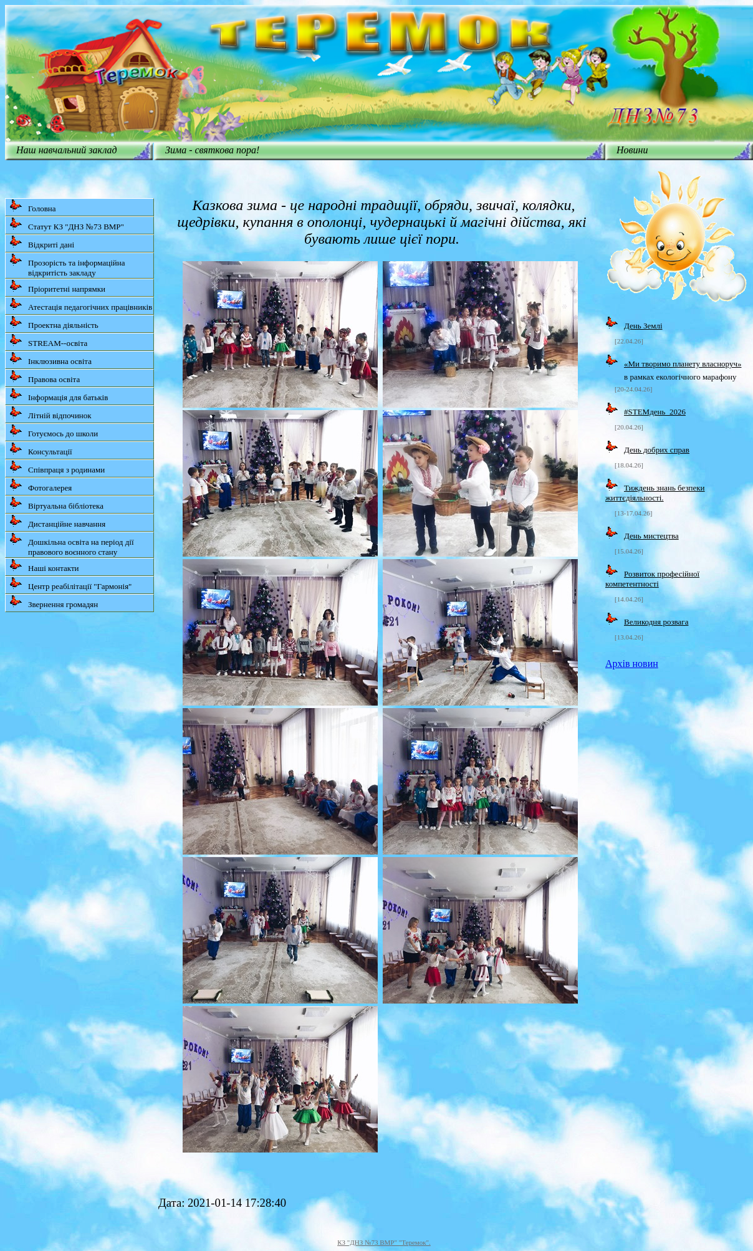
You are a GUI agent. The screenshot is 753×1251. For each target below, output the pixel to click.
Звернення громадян (53, 602)
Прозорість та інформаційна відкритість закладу (67, 265)
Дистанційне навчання (57, 521)
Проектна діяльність (53, 322)
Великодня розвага (656, 621)
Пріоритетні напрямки (57, 286)
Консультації (40, 449)
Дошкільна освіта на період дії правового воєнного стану (71, 544)
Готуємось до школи (53, 431)
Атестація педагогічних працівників (80, 304)
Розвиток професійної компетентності (652, 578)
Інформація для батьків (58, 395)
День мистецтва (651, 535)
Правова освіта (44, 377)
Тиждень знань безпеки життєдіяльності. (655, 492)
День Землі (643, 325)
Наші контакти (44, 565)
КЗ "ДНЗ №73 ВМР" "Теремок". (384, 1242)
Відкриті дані (41, 242)
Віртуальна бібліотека (56, 503)
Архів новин (631, 663)
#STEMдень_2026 (655, 411)
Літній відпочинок (50, 413)
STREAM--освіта (48, 340)
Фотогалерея (40, 485)
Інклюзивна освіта (50, 359)
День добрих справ (656, 449)
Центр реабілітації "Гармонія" (70, 584)
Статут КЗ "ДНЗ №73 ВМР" (66, 224)
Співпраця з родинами (57, 467)
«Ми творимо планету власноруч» (682, 363)
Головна (32, 206)
